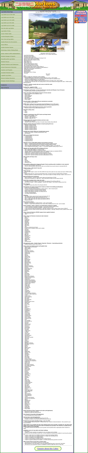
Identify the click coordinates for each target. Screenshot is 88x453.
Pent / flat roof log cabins (7, 39)
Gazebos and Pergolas (6, 70)
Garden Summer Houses (7, 47)
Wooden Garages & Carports (8, 56)
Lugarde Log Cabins (6, 75)
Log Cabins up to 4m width (7, 20)
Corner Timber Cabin (6, 33)
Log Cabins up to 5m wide (7, 22)
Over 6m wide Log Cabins (7, 28)
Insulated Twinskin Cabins (7, 72)
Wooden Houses (5, 61)
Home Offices (4, 44)
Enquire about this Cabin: (48, 448)
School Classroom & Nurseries (8, 67)
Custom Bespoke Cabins (7, 36)
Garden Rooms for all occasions (9, 42)
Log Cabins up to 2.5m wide (8, 14)
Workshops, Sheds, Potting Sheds (9, 50)
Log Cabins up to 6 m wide (7, 25)
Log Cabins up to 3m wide (7, 17)
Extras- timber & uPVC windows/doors (10, 53)
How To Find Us (5, 87)
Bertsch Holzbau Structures (8, 78)
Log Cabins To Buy (5, 31)
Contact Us (4, 85)
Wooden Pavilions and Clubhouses (9, 64)
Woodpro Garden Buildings (8, 81)
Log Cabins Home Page (7, 11)
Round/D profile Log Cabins (8, 59)
